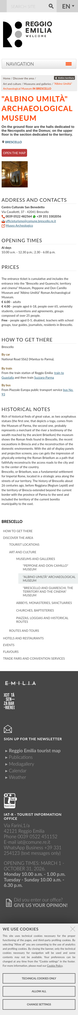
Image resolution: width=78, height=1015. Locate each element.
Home (6, 78)
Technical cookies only (39, 978)
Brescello (12, 521)
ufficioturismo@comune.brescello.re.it (30, 221)
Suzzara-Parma (44, 377)
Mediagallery (21, 764)
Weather (17, 777)
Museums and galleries (37, 84)
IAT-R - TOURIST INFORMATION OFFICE (33, 816)
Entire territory (64, 77)
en (66, 6)
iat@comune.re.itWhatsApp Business (27, 844)
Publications (21, 757)
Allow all (39, 991)
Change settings (39, 1004)
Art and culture (12, 84)
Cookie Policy (55, 965)
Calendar (17, 770)
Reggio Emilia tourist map (35, 750)
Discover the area (23, 78)
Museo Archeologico (19, 225)
